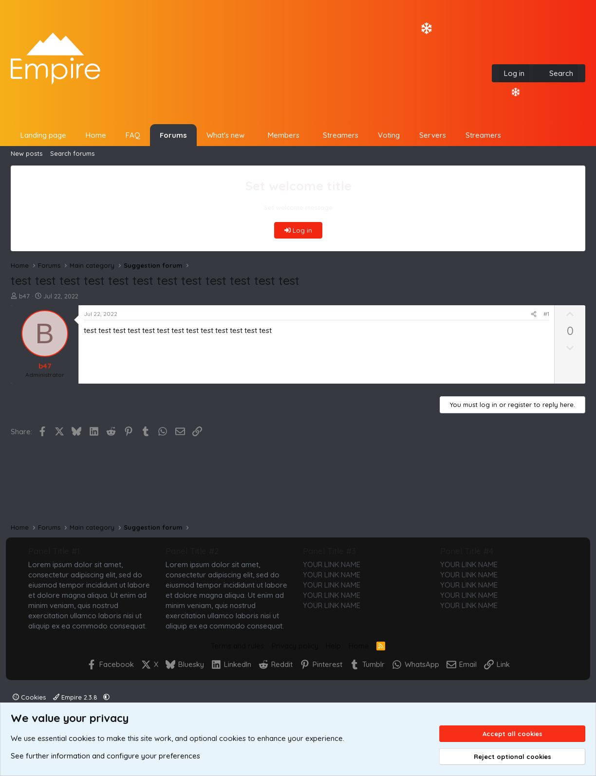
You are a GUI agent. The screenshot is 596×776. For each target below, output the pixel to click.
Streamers (340, 135)
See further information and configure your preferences (105, 755)
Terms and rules (237, 645)
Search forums (72, 153)
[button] (252, 135)
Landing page (43, 135)
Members (283, 135)
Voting (389, 135)
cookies (82, 738)
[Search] (555, 73)
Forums (173, 135)
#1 (546, 313)
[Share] (533, 314)
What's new (225, 135)
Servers (432, 135)
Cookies (29, 697)
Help (333, 645)
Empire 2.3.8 (76, 697)
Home (96, 135)
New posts (26, 153)
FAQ (133, 135)
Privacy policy (295, 645)
